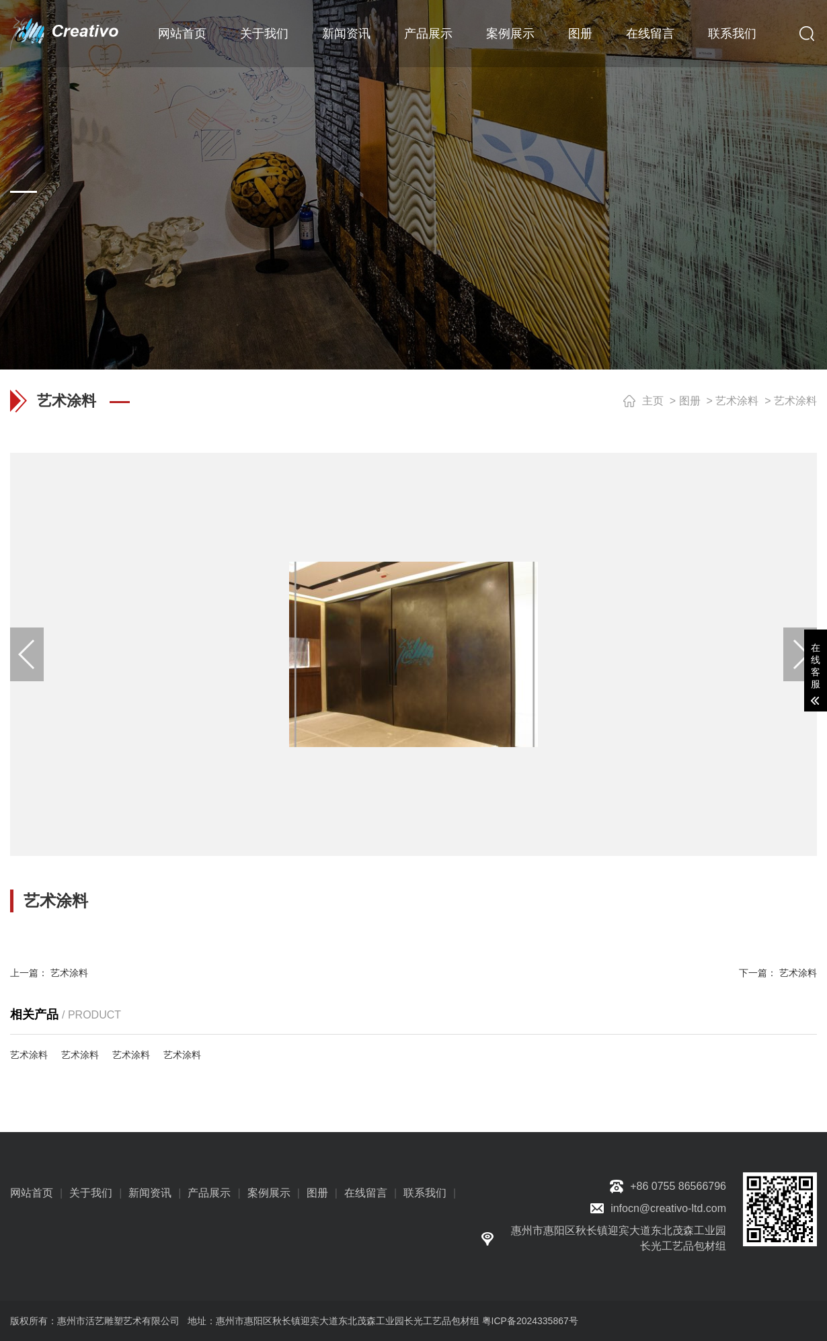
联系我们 (732, 33)
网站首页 (182, 33)
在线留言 (650, 33)
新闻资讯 (346, 33)
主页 (653, 400)
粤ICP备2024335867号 (530, 1320)
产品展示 (428, 33)
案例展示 (510, 33)
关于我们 (264, 33)
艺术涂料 (736, 400)
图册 (580, 33)
